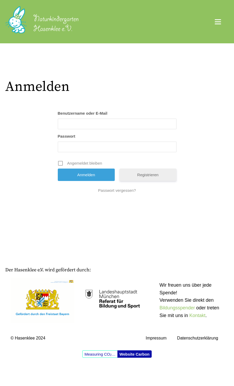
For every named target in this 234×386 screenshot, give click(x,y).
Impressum (156, 338)
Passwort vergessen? (117, 190)
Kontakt (197, 315)
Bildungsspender (177, 307)
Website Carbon (135, 354)
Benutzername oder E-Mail (82, 113)
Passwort (66, 136)
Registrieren (148, 175)
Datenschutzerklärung (197, 338)
